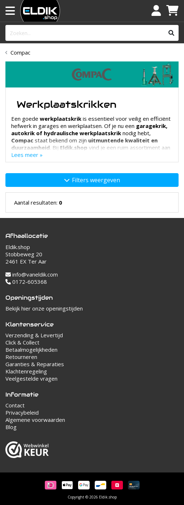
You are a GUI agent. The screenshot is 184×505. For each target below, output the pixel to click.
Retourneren (21, 356)
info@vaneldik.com (31, 274)
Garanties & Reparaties (34, 364)
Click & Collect (22, 342)
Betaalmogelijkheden (31, 349)
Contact (15, 405)
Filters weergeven (92, 180)
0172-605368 (26, 281)
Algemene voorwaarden (35, 419)
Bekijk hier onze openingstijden (44, 308)
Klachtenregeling (26, 371)
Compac (20, 52)
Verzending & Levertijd (34, 335)
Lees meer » (27, 154)
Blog (11, 427)
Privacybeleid (22, 412)
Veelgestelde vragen (31, 378)
